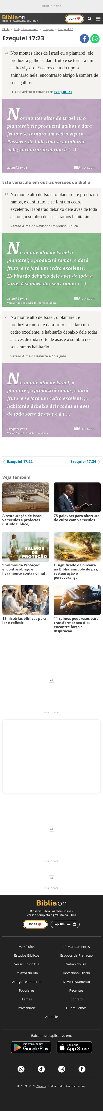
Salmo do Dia (76, 964)
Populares (26, 990)
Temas (27, 999)
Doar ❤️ (35, 924)
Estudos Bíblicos (26, 955)
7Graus (41, 1086)
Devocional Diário (76, 973)
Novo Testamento (76, 981)
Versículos (27, 946)
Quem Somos (76, 1008)
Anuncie (51, 1016)
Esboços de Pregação (76, 955)
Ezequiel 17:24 (85, 461)
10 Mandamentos (76, 946)
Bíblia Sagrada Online (20, 19)
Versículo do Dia (26, 964)
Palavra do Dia (27, 973)
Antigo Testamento (26, 981)
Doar (74, 18)
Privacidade (27, 1008)
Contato (76, 999)
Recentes (76, 990)
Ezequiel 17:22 (17, 461)
